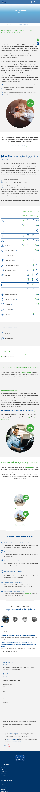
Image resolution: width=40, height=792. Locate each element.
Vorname (5, 694)
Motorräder (3, 773)
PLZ (4, 705)
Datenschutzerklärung (15, 733)
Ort (3, 709)
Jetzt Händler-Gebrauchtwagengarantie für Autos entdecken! (17, 410)
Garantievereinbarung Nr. (7, 684)
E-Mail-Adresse (6, 702)
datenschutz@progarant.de (12, 739)
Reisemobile (3, 771)
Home (2, 24)
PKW (14, 24)
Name (4, 691)
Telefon (4, 698)
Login (2, 777)
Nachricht (5, 716)
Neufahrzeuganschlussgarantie (22, 24)
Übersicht (3, 767)
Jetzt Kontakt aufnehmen (18, 145)
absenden (5, 745)
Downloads (3, 775)
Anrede (4, 686)
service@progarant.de (9, 676)
